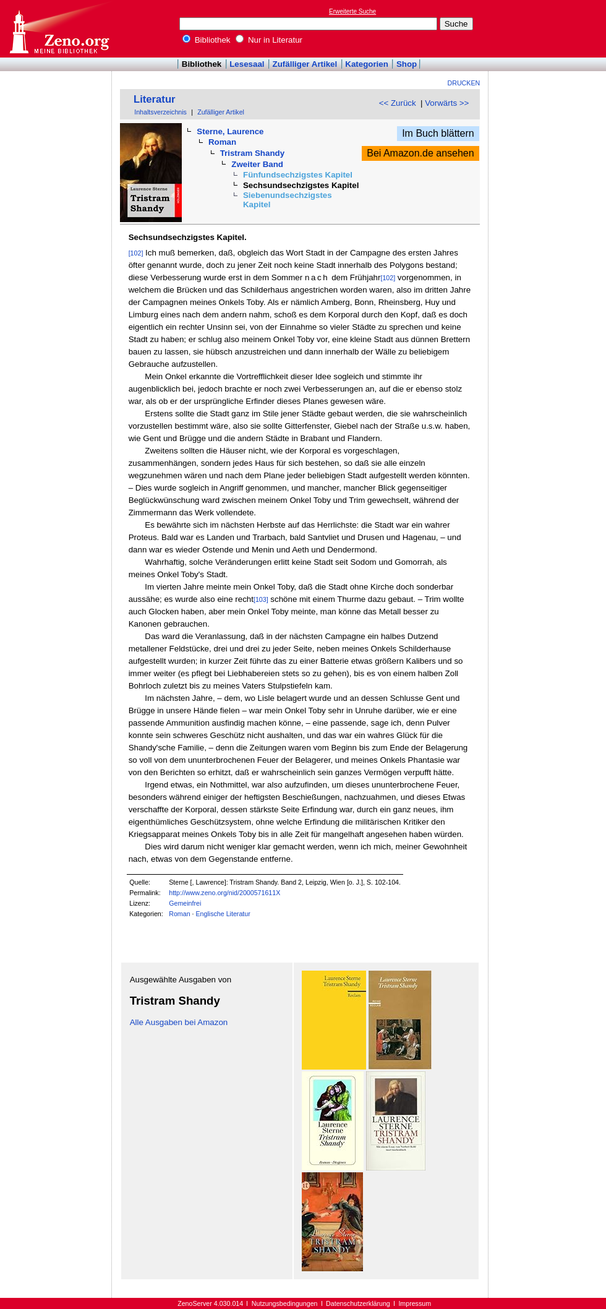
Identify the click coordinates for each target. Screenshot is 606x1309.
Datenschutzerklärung (358, 1303)
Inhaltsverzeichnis (160, 112)
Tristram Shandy (252, 153)
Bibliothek (206, 40)
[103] (261, 599)
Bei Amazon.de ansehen (420, 153)
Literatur (155, 99)
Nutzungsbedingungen (285, 1303)
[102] (136, 253)
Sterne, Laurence (230, 131)
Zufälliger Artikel (305, 64)
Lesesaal (246, 64)
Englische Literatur (222, 913)
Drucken (464, 83)
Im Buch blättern (438, 133)
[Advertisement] (549, 28)
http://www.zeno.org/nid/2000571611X (224, 892)
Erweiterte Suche (352, 11)
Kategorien (366, 64)
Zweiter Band (257, 164)
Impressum (414, 1303)
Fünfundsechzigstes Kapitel (297, 174)
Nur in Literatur (269, 40)
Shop (406, 64)
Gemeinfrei (185, 903)
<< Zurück (397, 103)
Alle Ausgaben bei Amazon (179, 1022)
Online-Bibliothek (58, 29)
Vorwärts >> (447, 103)
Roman (222, 142)
